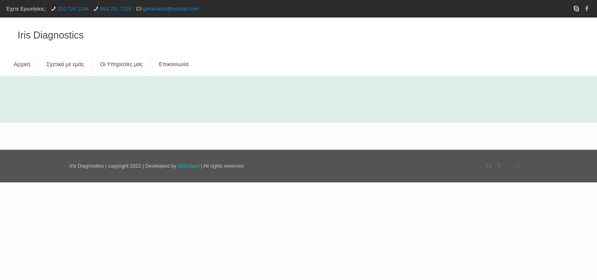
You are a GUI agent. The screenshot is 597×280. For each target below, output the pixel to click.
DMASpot (188, 166)
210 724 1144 (73, 9)
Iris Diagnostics (51, 35)
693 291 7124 (116, 9)
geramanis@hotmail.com (171, 9)
